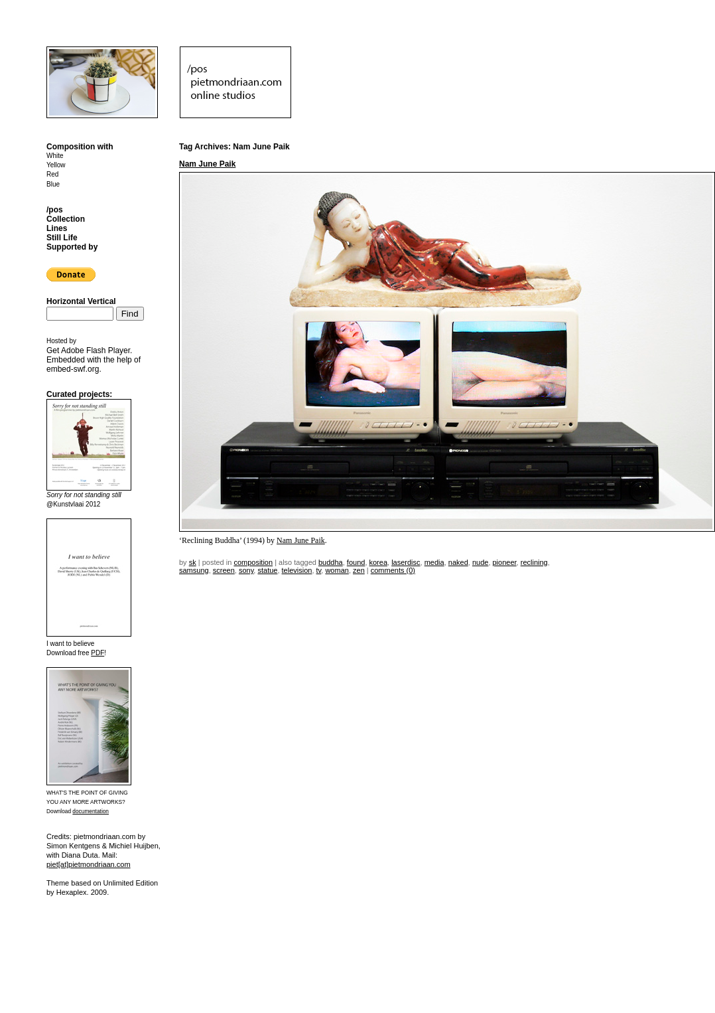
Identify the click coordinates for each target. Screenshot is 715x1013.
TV (319, 570)
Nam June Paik (207, 164)
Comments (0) (393, 570)
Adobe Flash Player (95, 350)
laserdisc (405, 562)
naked (458, 562)
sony (246, 570)
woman (336, 570)
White (55, 155)
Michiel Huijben (134, 846)
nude (480, 562)
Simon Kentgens (73, 846)
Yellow (56, 165)
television (297, 570)
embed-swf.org (72, 369)
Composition (253, 562)
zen (359, 570)
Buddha (330, 562)
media (434, 562)
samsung (194, 570)
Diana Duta (80, 855)
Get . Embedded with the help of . (93, 360)
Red (52, 174)
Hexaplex (71, 892)
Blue (53, 184)
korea (378, 562)
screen (224, 570)
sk (192, 562)
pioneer (505, 562)
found (356, 562)
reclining (534, 562)
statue (267, 570)
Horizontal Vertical (81, 301)
